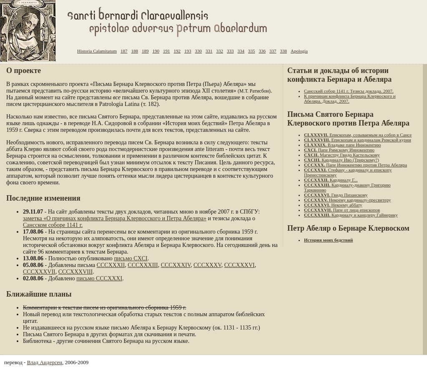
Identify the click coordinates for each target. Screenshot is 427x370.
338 (283, 50)
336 (262, 50)
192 (177, 50)
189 (145, 50)
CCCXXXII (111, 265)
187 (124, 50)
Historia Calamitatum (97, 50)
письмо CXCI (130, 258)
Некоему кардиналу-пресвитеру (347, 199)
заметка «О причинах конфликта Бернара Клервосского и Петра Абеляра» (114, 218)
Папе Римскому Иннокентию (339, 149)
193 (187, 50)
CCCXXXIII (143, 265)
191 (166, 50)
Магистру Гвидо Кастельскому (342, 154)
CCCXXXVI (239, 265)
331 (209, 50)
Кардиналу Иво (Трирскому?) (341, 159)
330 (198, 50)
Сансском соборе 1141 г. (53, 225)
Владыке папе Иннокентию (342, 144)
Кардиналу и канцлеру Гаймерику (351, 214)
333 (230, 50)
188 (134, 50)
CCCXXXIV (176, 265)
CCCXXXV (207, 265)
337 (272, 50)
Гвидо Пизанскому (336, 194)
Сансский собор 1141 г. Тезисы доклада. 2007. (349, 90)
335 (251, 50)
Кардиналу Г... (331, 179)
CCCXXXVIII (75, 272)
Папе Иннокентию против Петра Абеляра (355, 164)
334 (241, 50)
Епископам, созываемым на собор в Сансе (358, 134)
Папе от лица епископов (342, 209)
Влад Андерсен (45, 362)
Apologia (299, 50)
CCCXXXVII (39, 272)
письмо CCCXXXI (99, 278)
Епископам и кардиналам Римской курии (357, 139)
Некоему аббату (333, 204)
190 (156, 50)
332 (220, 50)
